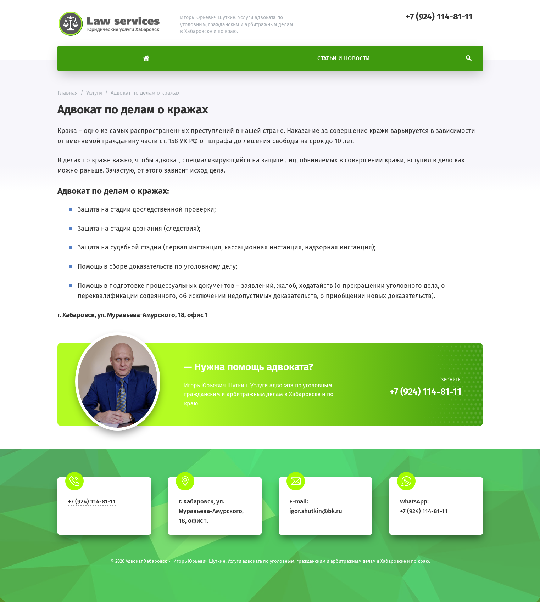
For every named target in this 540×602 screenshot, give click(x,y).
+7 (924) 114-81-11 (439, 17)
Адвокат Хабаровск (110, 25)
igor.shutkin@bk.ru (315, 511)
